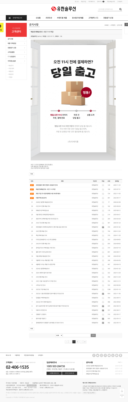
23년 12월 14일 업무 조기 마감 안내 (46, 281)
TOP (122, 391)
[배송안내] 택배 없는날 (42, 210)
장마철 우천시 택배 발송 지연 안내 (45, 248)
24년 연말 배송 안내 (41, 231)
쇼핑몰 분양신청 (54, 373)
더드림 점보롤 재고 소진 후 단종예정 (46, 239)
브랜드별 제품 (62, 18)
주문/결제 (11, 68)
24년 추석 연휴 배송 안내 (43, 243)
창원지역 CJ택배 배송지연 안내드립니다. (47, 219)
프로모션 (49, 18)
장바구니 (100, 1)
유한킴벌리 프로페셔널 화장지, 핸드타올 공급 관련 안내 (51, 227)
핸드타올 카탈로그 (41, 318)
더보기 (120, 362)
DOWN (122, 395)
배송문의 (10, 65)
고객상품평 (11, 52)
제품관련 (10, 71)
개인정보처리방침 (29, 355)
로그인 (77, 1)
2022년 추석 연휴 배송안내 (43, 302)
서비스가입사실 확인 (89, 393)
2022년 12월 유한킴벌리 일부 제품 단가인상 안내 (50, 293)
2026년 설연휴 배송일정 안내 (44, 202)
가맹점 (10, 77)
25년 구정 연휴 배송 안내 (43, 223)
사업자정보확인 (31, 385)
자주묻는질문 (12, 61)
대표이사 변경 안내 (41, 310)
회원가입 (83, 1)
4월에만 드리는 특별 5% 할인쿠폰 (45, 264)
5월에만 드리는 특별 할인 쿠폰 (44, 260)
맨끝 (84, 341)
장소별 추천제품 (77, 18)
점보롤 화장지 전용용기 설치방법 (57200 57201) (50, 322)
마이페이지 (91, 1)
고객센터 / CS (93, 18)
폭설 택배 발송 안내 (41, 235)
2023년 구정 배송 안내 (42, 289)
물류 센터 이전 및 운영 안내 (43, 252)
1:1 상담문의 (11, 56)
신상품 (38, 18)
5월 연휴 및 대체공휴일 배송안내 (45, 214)
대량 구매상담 (12, 43)
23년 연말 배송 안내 (41, 277)
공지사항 (10, 39)
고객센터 (119, 1)
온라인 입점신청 (69, 373)
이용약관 (17, 355)
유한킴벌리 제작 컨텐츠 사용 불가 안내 (97, 368)
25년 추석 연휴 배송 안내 (43, 206)
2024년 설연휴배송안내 (42, 268)
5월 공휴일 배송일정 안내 (43, 256)
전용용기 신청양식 (41, 314)
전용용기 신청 (108, 18)
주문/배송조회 (111, 1)
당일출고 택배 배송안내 (42, 298)
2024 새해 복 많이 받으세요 (44, 273)
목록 (31, 174)
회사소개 (8, 355)
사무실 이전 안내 (40, 285)
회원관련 (10, 74)
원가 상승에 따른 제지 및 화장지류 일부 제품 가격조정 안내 (52, 306)
